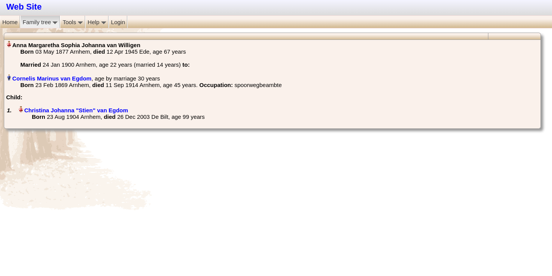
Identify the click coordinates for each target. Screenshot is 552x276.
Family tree (40, 22)
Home (10, 22)
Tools (72, 22)
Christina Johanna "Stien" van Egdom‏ (76, 110)
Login (118, 22)
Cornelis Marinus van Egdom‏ (52, 78)
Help (97, 22)
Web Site (24, 7)
